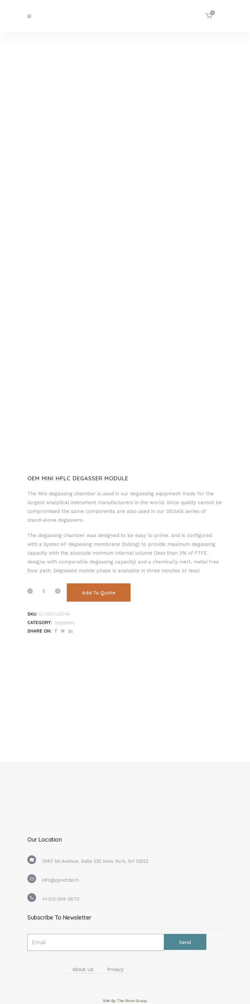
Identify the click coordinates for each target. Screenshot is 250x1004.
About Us (82, 969)
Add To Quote (98, 593)
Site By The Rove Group (125, 1000)
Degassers (64, 622)
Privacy (115, 969)
